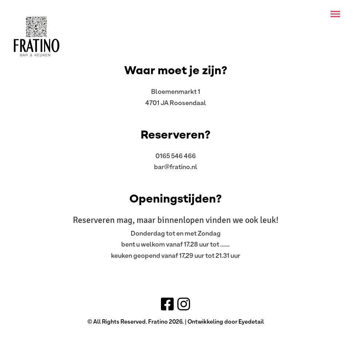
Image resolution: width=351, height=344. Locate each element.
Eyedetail (251, 321)
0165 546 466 (175, 156)
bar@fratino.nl (175, 167)
